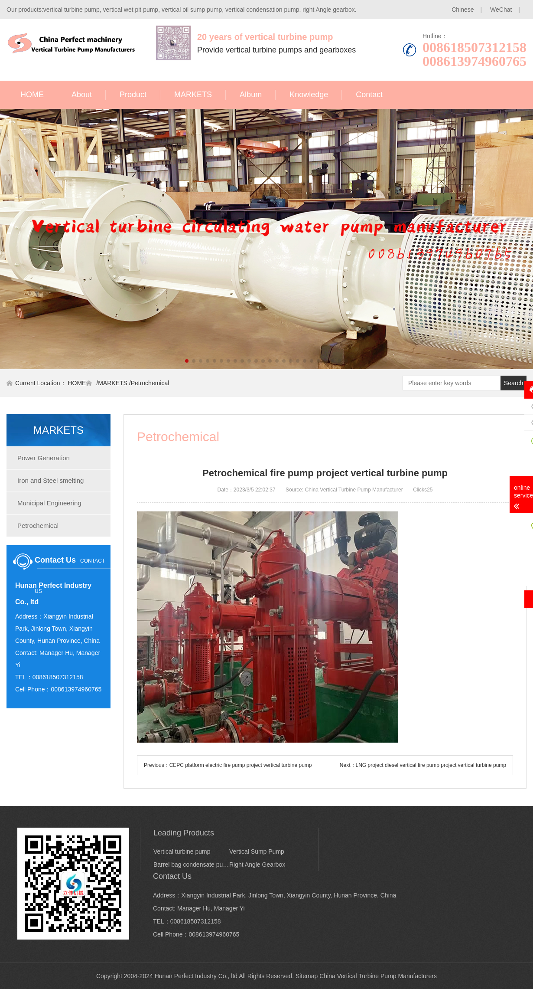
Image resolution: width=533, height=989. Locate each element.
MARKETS (193, 94)
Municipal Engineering (49, 503)
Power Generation (43, 458)
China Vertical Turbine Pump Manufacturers (378, 976)
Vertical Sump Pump (256, 851)
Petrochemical (150, 383)
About (82, 94)
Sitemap (307, 976)
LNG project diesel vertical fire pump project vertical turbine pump (431, 765)
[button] (186, 361)
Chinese (463, 9)
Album (251, 94)
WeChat (501, 9)
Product (133, 94)
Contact (369, 94)
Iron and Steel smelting (50, 480)
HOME (32, 94)
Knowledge (308, 94)
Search (513, 383)
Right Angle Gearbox (257, 864)
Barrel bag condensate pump (191, 864)
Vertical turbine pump (182, 851)
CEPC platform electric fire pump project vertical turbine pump (240, 765)
